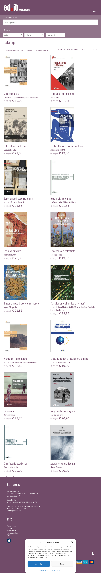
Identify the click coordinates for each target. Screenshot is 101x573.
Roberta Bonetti (17, 202)
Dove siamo (11, 526)
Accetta (38, 564)
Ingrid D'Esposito (10, 307)
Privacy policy (56, 570)
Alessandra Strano (57, 149)
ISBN (11, 50)
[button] (72, 542)
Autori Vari (54, 97)
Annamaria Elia (10, 149)
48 (68, 49)
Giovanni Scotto (64, 362)
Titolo (6, 50)
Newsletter (11, 530)
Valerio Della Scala (11, 467)
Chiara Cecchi (9, 97)
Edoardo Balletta (56, 254)
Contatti (10, 528)
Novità (23, 50)
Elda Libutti (19, 97)
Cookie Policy (43, 570)
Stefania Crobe (56, 202)
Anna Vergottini (31, 97)
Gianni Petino (63, 307)
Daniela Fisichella (88, 307)
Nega (62, 564)
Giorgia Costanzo (57, 309)
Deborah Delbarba (30, 362)
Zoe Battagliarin (56, 414)
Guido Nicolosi (74, 307)
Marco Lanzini (16, 362)
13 (93, 49)
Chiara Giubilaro (69, 202)
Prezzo (16, 50)
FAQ (8, 535)
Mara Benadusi (9, 414)
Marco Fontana (56, 467)
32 (65, 49)
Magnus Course (10, 254)
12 (90, 49)
